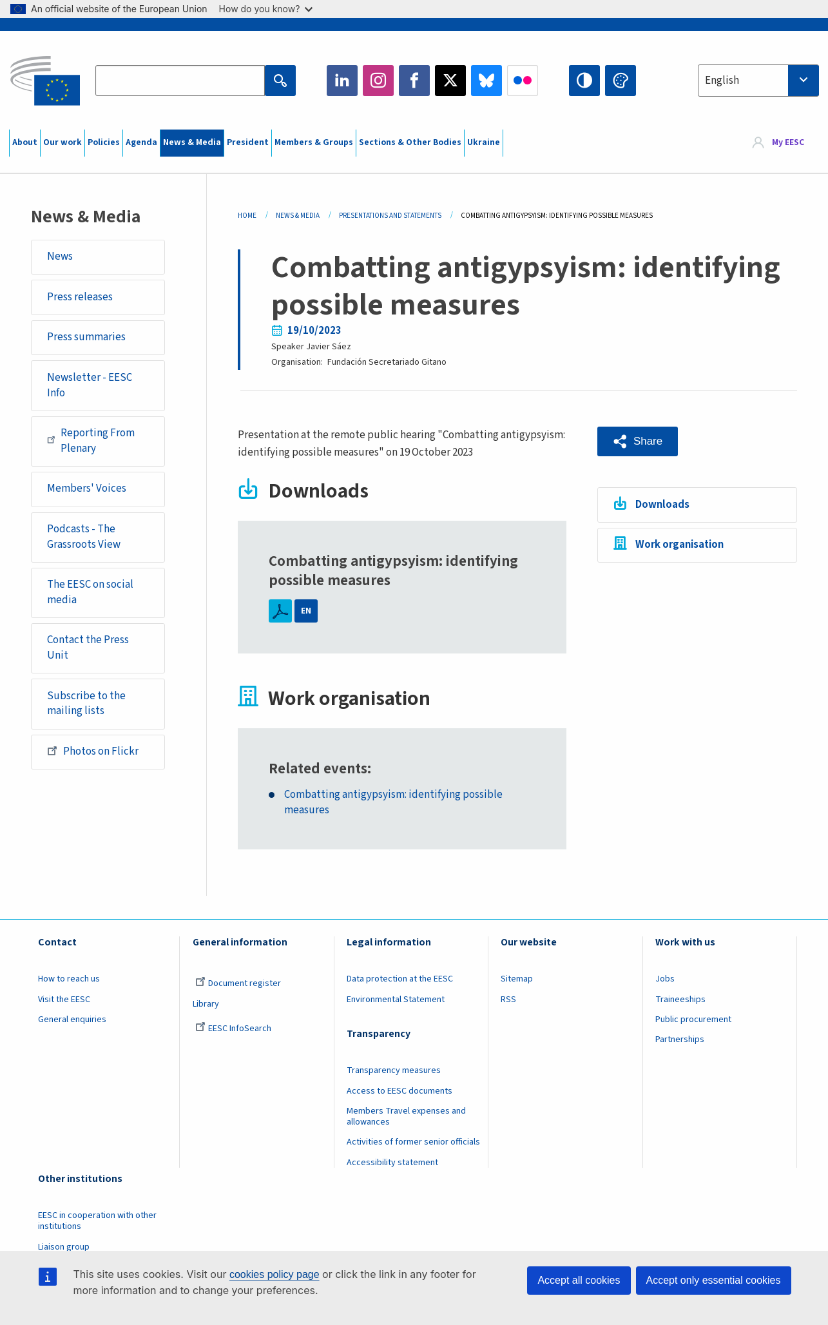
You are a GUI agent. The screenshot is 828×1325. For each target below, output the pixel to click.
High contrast (584, 80)
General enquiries (72, 1019)
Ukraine (483, 142)
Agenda (141, 142)
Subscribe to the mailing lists (86, 703)
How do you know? (266, 8)
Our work (62, 142)
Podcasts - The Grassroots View (83, 536)
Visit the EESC (64, 999)
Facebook (414, 80)
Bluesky (486, 80)
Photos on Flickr (93, 750)
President (248, 142)
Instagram (378, 80)
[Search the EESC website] (179, 80)
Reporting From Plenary (91, 440)
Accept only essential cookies (713, 1280)
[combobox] (758, 80)
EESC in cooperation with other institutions (97, 1221)
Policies (104, 142)
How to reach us (69, 978)
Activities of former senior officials (413, 1142)
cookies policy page (274, 1274)
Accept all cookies (578, 1280)
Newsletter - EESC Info (89, 385)
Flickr (522, 80)
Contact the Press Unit (88, 647)
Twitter (450, 80)
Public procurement (693, 1019)
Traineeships (680, 999)
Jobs (665, 978)
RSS (508, 999)
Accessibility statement (392, 1162)
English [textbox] (722, 80)
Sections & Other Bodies (410, 142)
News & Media (192, 142)
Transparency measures (394, 1070)
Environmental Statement (396, 999)
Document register (238, 983)
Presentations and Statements (390, 215)
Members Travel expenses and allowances (406, 1116)
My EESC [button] (788, 143)
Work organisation (679, 544)
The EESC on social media (90, 592)
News (60, 256)
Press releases (80, 297)
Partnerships (679, 1039)
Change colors (620, 80)
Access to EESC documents (399, 1091)
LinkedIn (342, 80)
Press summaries (86, 337)
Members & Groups (313, 142)
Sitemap (517, 978)
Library (206, 1004)
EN (306, 610)
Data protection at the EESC (400, 978)
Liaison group (64, 1247)
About (24, 142)
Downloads (662, 504)
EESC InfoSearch (233, 1028)
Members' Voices (86, 488)
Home (247, 215)
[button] (637, 442)
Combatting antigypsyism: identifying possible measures (393, 803)
